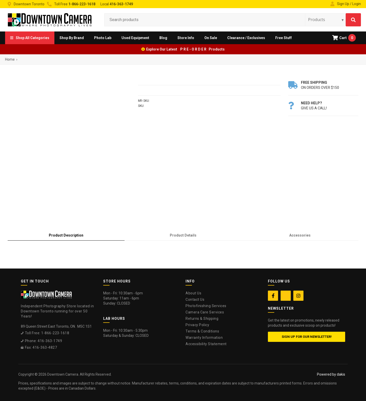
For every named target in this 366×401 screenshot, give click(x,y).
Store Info (185, 38)
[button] (29, 37)
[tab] (66, 235)
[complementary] (329, 373)
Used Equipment (135, 38)
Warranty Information (204, 338)
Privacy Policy (197, 325)
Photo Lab (102, 38)
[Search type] (326, 19)
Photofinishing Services (206, 306)
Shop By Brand (71, 38)
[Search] (353, 19)
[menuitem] (30, 38)
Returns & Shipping (202, 318)
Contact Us (195, 299)
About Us (193, 293)
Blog (163, 38)
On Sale (210, 38)
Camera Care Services (205, 312)
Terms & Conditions (202, 331)
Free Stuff (283, 38)
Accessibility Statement (206, 344)
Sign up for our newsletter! (307, 337)
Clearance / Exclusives (246, 38)
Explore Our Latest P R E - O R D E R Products (185, 49)
